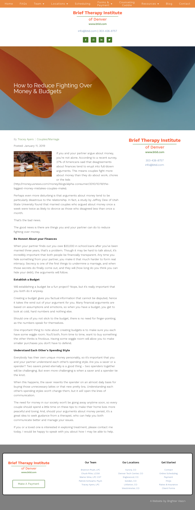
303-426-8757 (108, 30)
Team (37, 3)
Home (9, 3)
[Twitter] (109, 40)
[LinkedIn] (101, 40)
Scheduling (82, 3)
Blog (169, 3)
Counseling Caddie (127, 4)
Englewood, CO (130, 477)
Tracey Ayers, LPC (90, 484)
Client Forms (168, 488)
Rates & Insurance (168, 484)
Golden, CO (130, 481)
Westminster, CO (130, 488)
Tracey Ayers (26, 139)
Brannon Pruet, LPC (90, 470)
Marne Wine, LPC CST (90, 477)
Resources (149, 3)
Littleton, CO (130, 484)
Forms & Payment (103, 4)
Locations (58, 3)
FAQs (23, 3)
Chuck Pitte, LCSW (90, 473)
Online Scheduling (168, 473)
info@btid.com (87, 30)
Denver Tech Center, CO (130, 473)
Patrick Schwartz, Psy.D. (90, 481)
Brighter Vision (176, 501)
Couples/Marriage (48, 139)
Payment (168, 477)
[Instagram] (93, 40)
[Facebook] (85, 40)
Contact (184, 3)
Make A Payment (28, 484)
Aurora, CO (130, 470)
